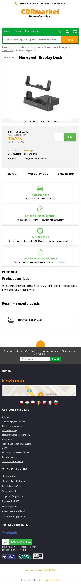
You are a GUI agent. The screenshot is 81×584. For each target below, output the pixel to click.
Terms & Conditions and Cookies (16, 443)
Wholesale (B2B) (9, 430)
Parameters (13, 174)
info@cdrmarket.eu (55, 3)
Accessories (7, 50)
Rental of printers (9, 457)
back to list (9, 57)
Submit (55, 359)
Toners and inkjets (52, 580)
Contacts (6, 417)
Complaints (7, 439)
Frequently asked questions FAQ (16, 435)
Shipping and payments (12, 426)
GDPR (4, 448)
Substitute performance (12, 461)
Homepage (7, 47)
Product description (38, 174)
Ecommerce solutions (34, 570)
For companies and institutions (15, 452)
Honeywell (63, 47)
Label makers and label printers (28, 47)
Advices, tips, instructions (13, 421)
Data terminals (50, 47)
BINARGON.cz (50, 570)
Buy (70, 137)
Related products (65, 174)
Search (69, 40)
